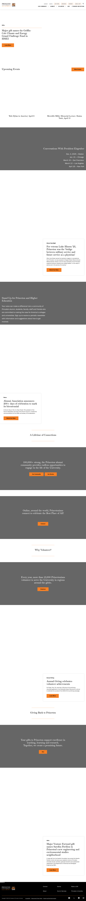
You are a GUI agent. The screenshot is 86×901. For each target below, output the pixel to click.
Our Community (36, 474)
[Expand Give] (71, 6)
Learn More (8, 45)
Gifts (3, 25)
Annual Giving (50, 677)
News (5, 397)
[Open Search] (83, 4)
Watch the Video (54, 270)
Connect (43, 523)
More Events (77, 69)
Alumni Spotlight (51, 243)
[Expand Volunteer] (66, 6)
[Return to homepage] (9, 6)
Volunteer (43, 589)
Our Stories (51, 474)
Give (43, 751)
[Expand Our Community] (48, 6)
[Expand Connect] (56, 6)
